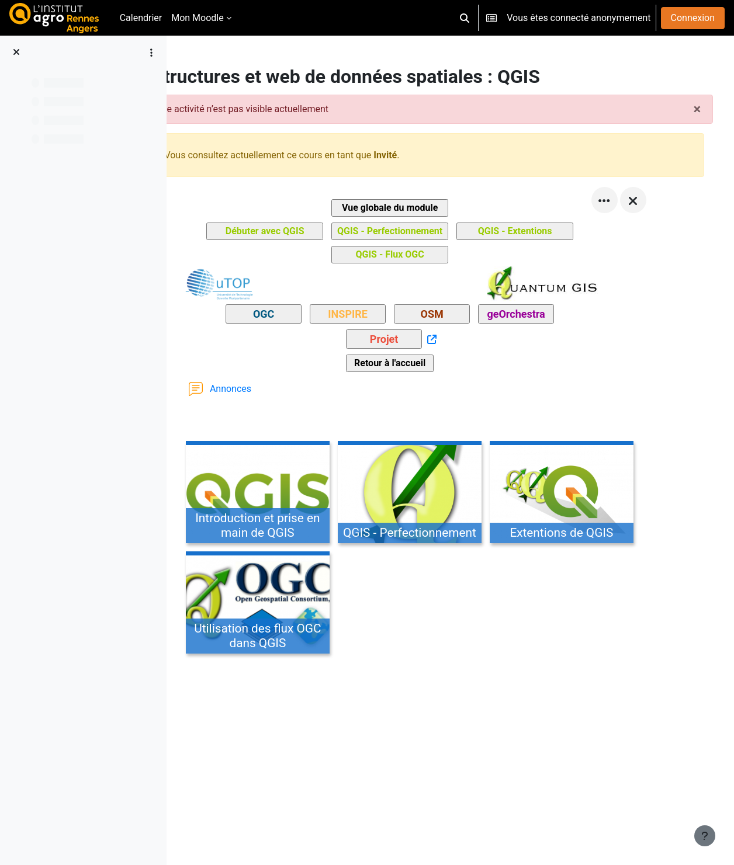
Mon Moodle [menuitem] (197, 17)
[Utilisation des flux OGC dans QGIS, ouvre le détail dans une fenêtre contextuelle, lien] (289, 604)
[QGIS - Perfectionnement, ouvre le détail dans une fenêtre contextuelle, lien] (441, 494)
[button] (464, 18)
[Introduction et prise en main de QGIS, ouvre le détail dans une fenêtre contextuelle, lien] (289, 494)
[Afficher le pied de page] (704, 835)
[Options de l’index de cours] (151, 52)
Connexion (693, 17)
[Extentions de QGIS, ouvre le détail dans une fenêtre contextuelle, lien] (593, 494)
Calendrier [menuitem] (141, 17)
